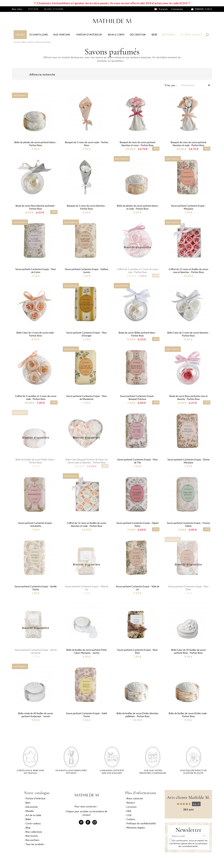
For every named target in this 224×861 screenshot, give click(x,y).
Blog (28, 827)
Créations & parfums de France (30, 771)
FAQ (129, 811)
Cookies (131, 819)
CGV (129, 815)
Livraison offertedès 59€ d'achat (112, 771)
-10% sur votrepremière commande (152, 771)
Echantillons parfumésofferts (71, 771)
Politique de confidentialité (141, 823)
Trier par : (170, 85)
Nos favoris (32, 835)
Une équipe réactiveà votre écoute (193, 771)
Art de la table (33, 815)
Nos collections (34, 831)
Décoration (32, 806)
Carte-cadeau (33, 823)
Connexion (177, 9)
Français (161, 9)
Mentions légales (136, 827)
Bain (28, 802)
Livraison (131, 806)
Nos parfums (33, 840)
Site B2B (33, 9)
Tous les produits (35, 844)
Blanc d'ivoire (54, 9)
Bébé (28, 819)
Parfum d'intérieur (36, 798)
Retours (131, 802)
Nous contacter (135, 798)
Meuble (30, 811)
